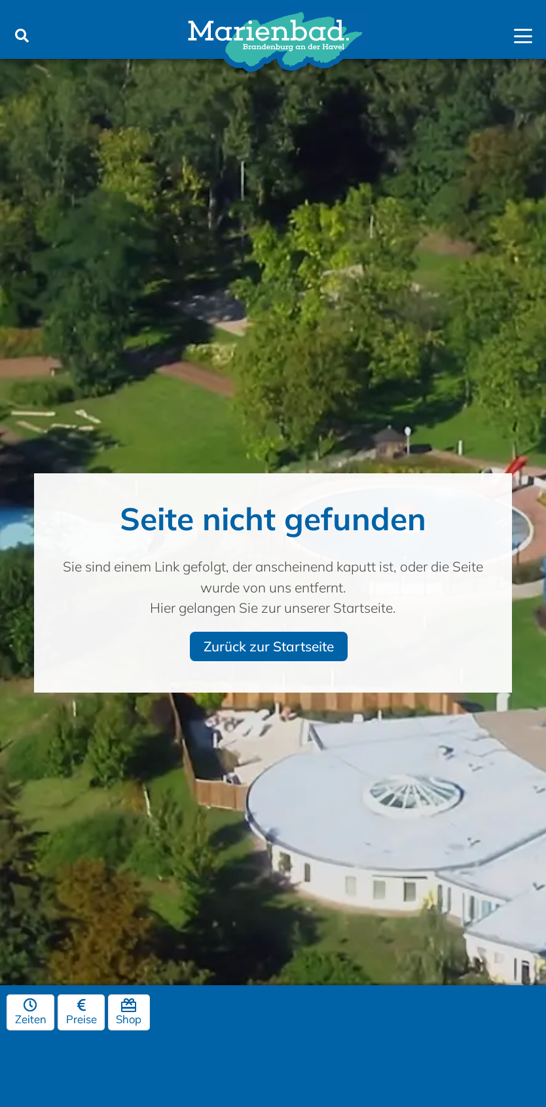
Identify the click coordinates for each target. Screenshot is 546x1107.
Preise (81, 1012)
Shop (128, 1012)
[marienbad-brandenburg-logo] (273, 42)
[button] (22, 36)
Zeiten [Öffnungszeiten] (30, 1012)
